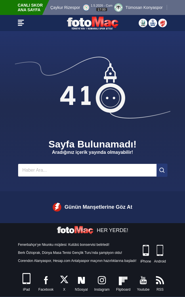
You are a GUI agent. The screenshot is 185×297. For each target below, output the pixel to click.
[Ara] (162, 170)
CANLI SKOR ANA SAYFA (30, 7)
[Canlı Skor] (152, 23)
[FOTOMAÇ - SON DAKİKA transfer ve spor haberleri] (93, 23)
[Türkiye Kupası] (162, 23)
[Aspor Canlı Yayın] (143, 23)
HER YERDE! (92, 230)
